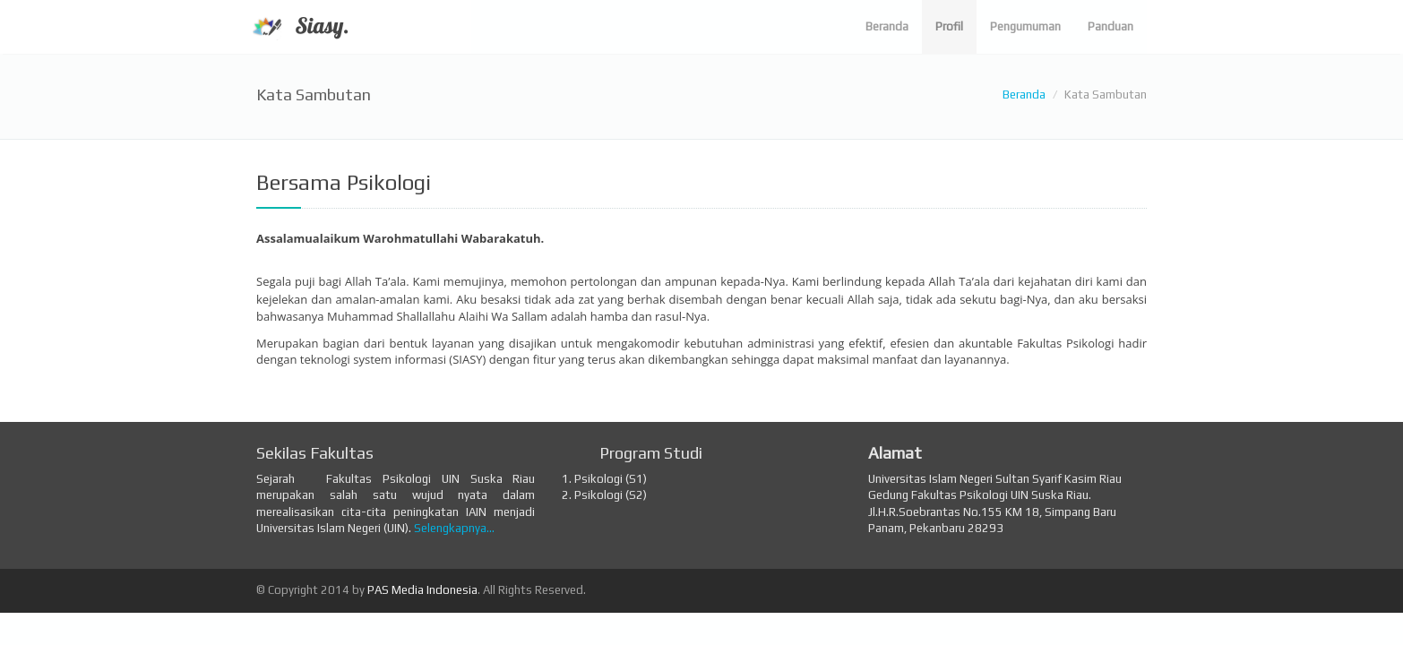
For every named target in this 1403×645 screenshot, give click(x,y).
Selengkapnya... (454, 528)
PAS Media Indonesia (422, 590)
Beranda (1024, 94)
